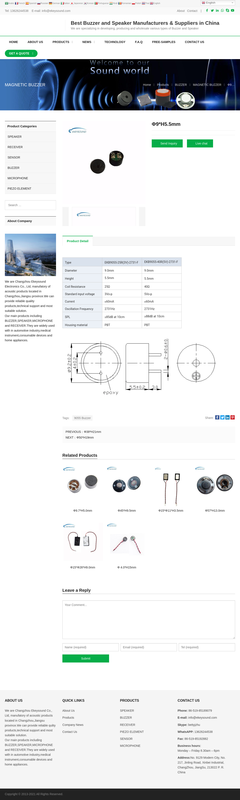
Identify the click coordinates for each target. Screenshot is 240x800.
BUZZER (14, 167)
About (181, 10)
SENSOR (14, 157)
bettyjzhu (193, 724)
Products (68, 717)
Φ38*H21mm (92, 431)
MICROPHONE (18, 178)
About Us (68, 710)
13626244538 (19, 10)
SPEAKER (15, 136)
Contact (192, 10)
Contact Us (69, 731)
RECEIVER (15, 147)
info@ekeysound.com (56, 10)
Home (13, 42)
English (208, 2)
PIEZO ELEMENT (19, 188)
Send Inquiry (168, 143)
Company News (72, 724)
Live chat (202, 143)
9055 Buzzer (82, 418)
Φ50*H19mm (85, 437)
